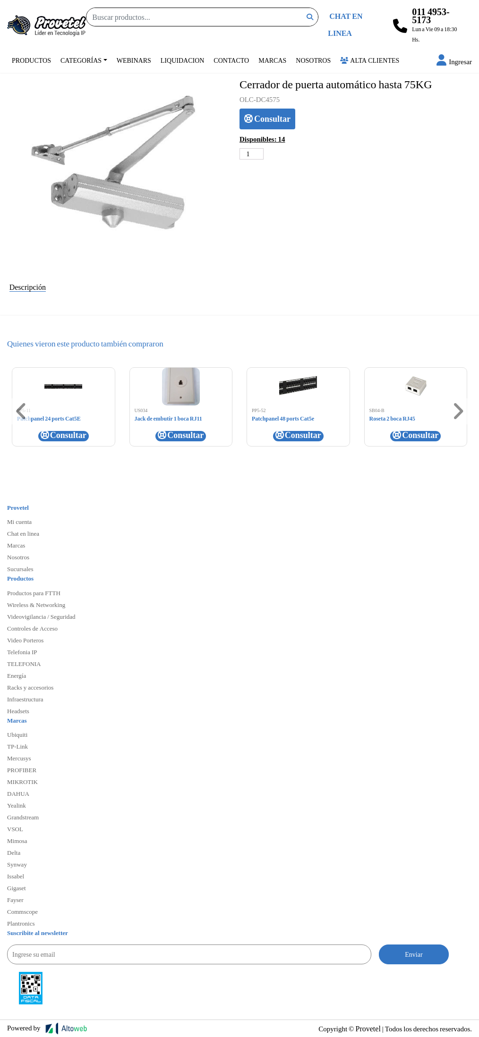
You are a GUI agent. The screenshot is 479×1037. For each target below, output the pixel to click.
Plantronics (21, 923)
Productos (31, 60)
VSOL (15, 829)
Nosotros (313, 60)
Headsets (18, 711)
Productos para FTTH (33, 593)
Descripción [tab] (27, 286)
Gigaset (16, 888)
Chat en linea (23, 533)
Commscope (22, 911)
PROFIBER (21, 770)
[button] (454, 61)
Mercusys (19, 758)
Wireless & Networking (36, 604)
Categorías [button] (81, 60)
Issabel (15, 876)
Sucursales (20, 569)
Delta (13, 852)
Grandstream (23, 817)
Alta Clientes (369, 60)
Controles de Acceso (32, 628)
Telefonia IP (22, 652)
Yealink (16, 805)
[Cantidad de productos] (252, 154)
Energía (16, 675)
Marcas (272, 60)
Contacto (231, 60)
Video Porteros (25, 640)
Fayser (15, 899)
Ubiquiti (17, 734)
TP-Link (17, 746)
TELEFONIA (24, 663)
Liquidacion (183, 60)
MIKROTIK (22, 781)
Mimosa (17, 840)
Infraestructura (25, 699)
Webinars (134, 60)
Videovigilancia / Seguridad (41, 616)
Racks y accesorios (30, 687)
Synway (17, 864)
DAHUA (18, 793)
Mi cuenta (19, 521)
